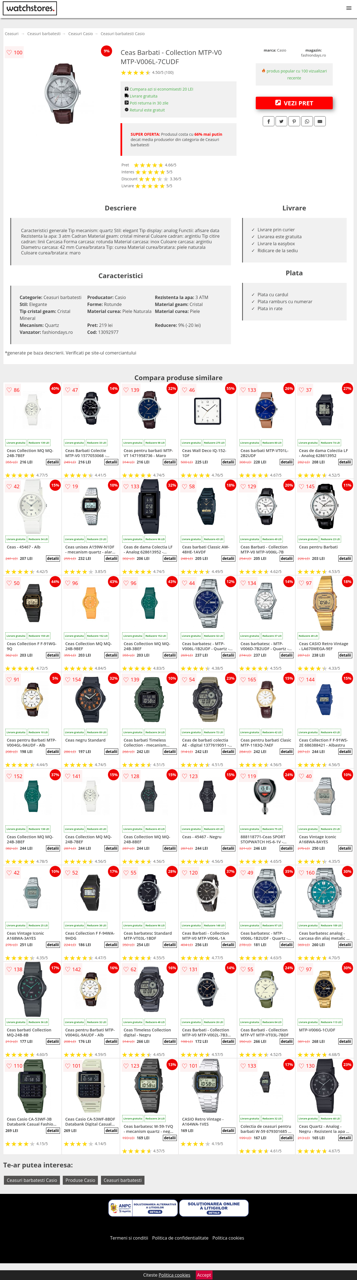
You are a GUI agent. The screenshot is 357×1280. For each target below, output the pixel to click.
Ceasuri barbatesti (44, 33)
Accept (204, 1275)
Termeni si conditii (129, 1238)
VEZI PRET (294, 103)
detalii (53, 462)
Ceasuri (11, 33)
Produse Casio (80, 1180)
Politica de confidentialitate (180, 1238)
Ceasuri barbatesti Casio (123, 33)
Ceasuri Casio (80, 33)
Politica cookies (228, 1238)
